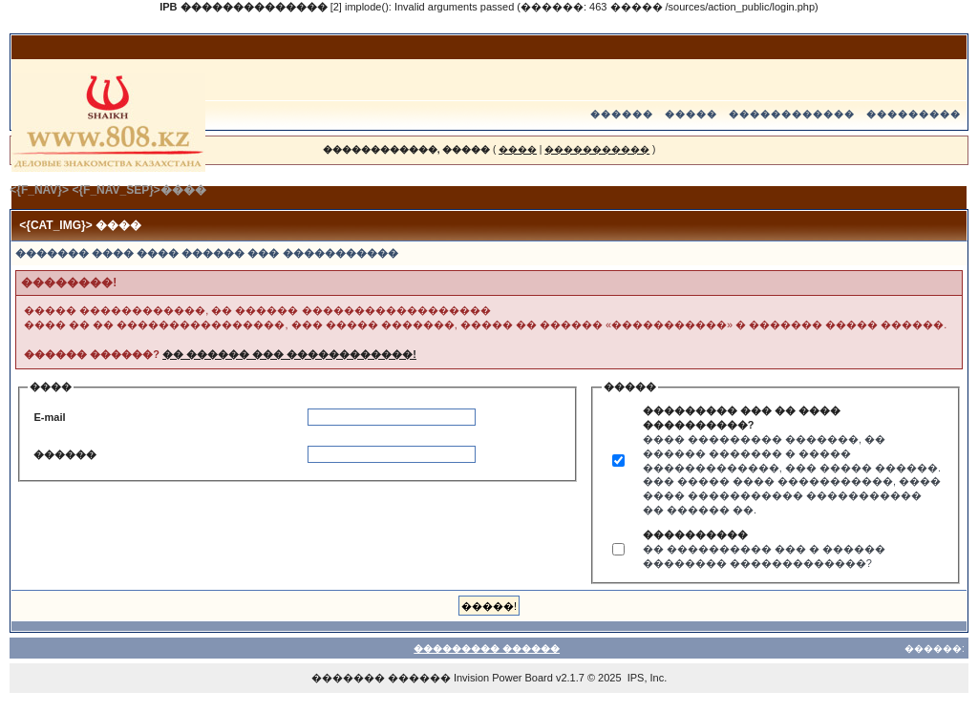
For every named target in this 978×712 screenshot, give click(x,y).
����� (691, 114)
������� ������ (381, 677)
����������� (596, 149)
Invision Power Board (503, 677)
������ (621, 114)
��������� (913, 114)
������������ (792, 114)
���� (518, 149)
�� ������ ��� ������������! (289, 354)
